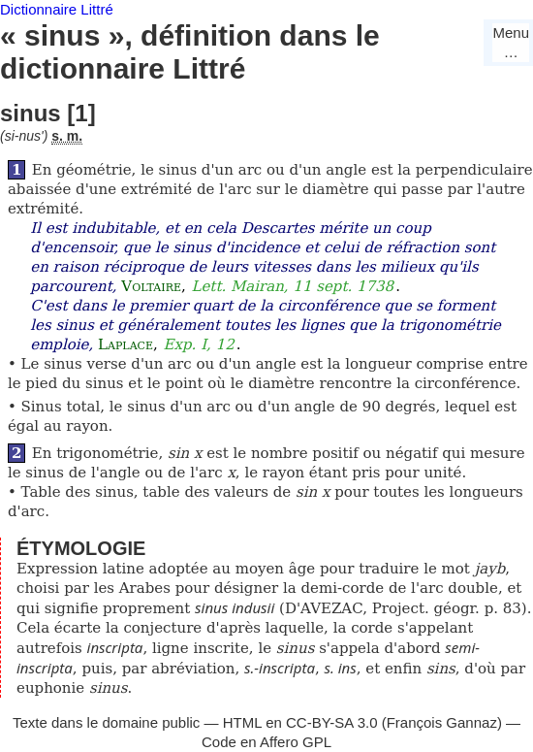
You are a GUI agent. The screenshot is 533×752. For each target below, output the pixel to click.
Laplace (125, 344)
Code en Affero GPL (266, 742)
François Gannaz (442, 722)
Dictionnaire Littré (56, 9)
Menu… (510, 42)
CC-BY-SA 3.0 (332, 722)
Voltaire (151, 286)
